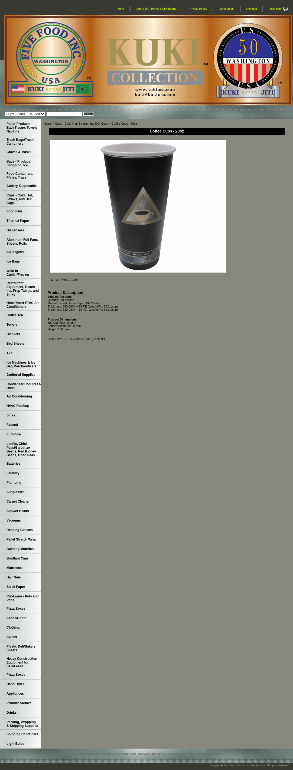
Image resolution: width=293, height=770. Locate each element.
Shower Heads (17, 511)
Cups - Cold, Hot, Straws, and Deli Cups (81, 123)
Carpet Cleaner (18, 501)
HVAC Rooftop (17, 406)
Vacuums (13, 520)
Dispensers (15, 230)
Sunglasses (15, 492)
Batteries (13, 463)
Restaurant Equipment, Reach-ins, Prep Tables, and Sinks (22, 288)
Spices (11, 637)
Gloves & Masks (18, 152)
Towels (11, 324)
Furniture (13, 434)
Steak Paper (15, 587)
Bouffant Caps (17, 558)
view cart (275, 8)
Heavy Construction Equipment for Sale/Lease (21, 662)
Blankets (13, 334)
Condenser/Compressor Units (23, 386)
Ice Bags (13, 261)
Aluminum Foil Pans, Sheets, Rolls (22, 241)
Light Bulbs (15, 744)
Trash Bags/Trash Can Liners (20, 141)
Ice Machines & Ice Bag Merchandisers (21, 364)
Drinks (11, 712)
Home (47, 123)
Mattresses (15, 568)
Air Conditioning (19, 396)
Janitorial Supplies (20, 375)
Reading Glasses (19, 530)
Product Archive (18, 703)
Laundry (12, 473)
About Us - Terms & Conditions (156, 8)
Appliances (15, 693)
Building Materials (20, 549)
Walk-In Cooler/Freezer (17, 273)
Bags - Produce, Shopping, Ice (18, 163)
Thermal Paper (17, 221)
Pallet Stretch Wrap (21, 539)
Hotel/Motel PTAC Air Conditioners (22, 305)
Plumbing (13, 482)
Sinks (10, 415)
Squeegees (15, 252)
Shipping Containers (22, 734)
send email (227, 8)
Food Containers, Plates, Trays (19, 175)
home (120, 8)
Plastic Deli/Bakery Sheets (20, 648)
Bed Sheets (15, 343)
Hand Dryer (15, 684)
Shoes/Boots (16, 618)
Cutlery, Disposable (21, 186)
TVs (9, 353)
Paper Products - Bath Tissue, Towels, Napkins (22, 127)
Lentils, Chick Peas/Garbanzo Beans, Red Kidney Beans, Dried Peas (21, 449)
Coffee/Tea (14, 315)
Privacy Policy (198, 8)
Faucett (12, 425)
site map (251, 8)
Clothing (13, 627)
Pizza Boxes (15, 608)
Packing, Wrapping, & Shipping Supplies (22, 724)
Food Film (14, 211)
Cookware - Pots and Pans (22, 598)
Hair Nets (13, 577)
